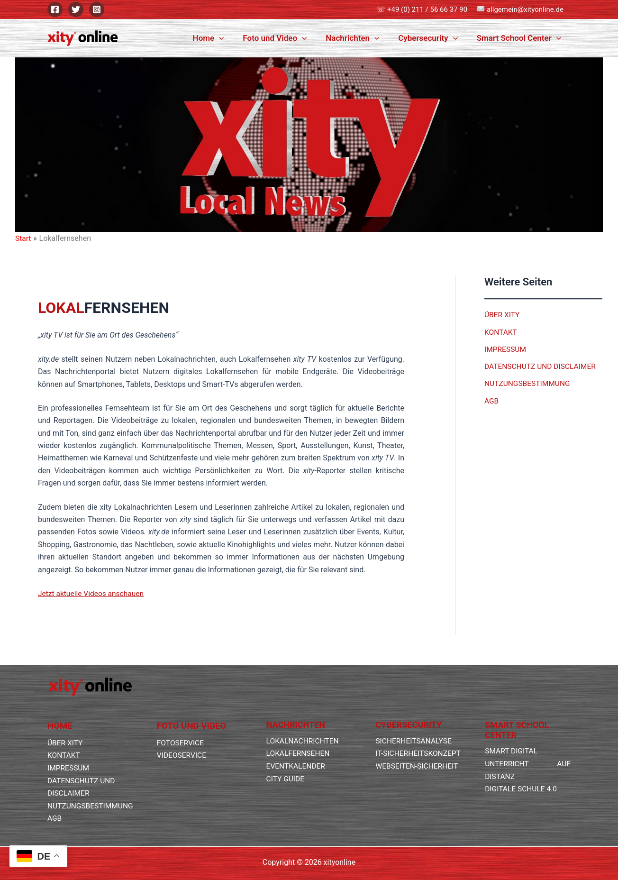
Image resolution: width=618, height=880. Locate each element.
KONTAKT (501, 331)
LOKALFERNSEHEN (299, 741)
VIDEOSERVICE (182, 743)
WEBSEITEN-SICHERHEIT (417, 766)
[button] (231, 38)
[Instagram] (96, 9)
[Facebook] (55, 9)
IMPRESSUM (505, 348)
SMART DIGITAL (512, 739)
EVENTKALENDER (296, 754)
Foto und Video (285, 38)
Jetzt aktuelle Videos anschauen (92, 593)
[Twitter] (75, 9)
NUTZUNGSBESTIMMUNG (528, 382)
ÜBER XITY (502, 314)
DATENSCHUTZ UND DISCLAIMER (541, 365)
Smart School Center (520, 38)
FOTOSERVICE (181, 730)
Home (221, 38)
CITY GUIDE (286, 766)
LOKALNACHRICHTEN (303, 728)
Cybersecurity (432, 38)
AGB (491, 399)
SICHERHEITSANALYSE (414, 728)
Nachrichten (359, 38)
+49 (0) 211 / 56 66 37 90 (427, 9)
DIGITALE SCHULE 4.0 (522, 776)
